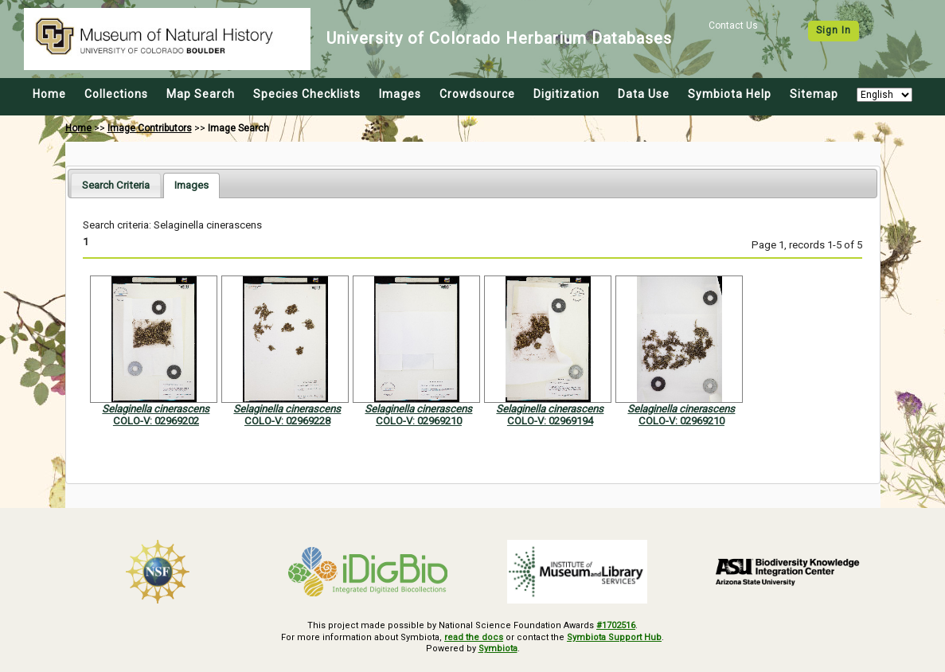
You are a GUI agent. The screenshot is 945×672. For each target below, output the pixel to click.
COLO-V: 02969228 (287, 421)
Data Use (644, 94)
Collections (116, 94)
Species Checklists (307, 94)
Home (49, 94)
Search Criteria (116, 185)
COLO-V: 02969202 (156, 421)
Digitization (566, 94)
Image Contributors (149, 128)
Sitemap (814, 94)
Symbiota (497, 648)
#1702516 (615, 625)
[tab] (116, 185)
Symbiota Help (729, 94)
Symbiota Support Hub (614, 637)
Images (400, 94)
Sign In (833, 30)
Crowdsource (477, 94)
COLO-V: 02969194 (550, 421)
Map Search (200, 94)
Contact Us (733, 25)
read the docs (473, 637)
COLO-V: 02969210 (419, 421)
